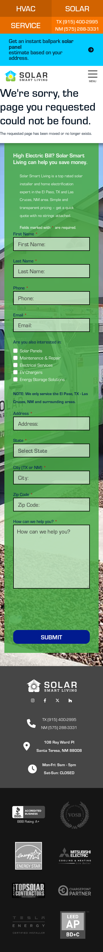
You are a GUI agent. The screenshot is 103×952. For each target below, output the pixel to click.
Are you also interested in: (37, 342)
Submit (51, 637)
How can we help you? (35, 521)
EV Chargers (31, 372)
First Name (25, 234)
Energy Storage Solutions (42, 379)
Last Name (25, 261)
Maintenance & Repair (40, 358)
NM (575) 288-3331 (59, 727)
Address (23, 413)
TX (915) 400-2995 (59, 719)
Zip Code (23, 494)
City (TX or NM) (29, 467)
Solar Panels (31, 350)
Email (20, 315)
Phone (21, 288)
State (20, 440)
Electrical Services (36, 365)
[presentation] (55, 606)
